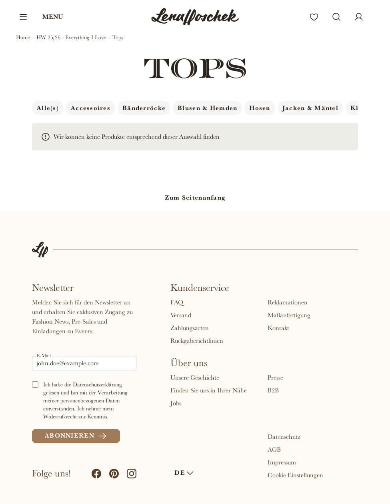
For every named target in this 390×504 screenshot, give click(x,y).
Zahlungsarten (189, 328)
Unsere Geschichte (194, 377)
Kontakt (278, 328)
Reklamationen (288, 302)
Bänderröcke (144, 108)
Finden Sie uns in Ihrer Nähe (208, 390)
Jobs (175, 403)
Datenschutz (284, 436)
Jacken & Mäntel (310, 108)
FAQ (176, 302)
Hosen (259, 108)
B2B (273, 390)
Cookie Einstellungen (295, 475)
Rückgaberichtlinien (196, 340)
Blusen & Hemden (207, 108)
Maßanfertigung (289, 315)
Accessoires (90, 108)
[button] (40, 17)
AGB (274, 449)
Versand (180, 315)
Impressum (282, 462)
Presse (275, 377)
